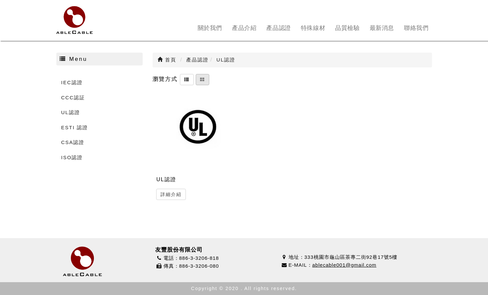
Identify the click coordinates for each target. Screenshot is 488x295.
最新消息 (382, 28)
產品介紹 (244, 28)
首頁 (167, 59)
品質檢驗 (347, 28)
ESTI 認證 (74, 127)
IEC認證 (72, 82)
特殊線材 (313, 28)
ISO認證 (72, 157)
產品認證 (278, 28)
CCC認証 (73, 97)
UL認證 (70, 112)
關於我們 (210, 28)
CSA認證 (73, 142)
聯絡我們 (416, 28)
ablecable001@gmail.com (344, 265)
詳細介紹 (171, 194)
